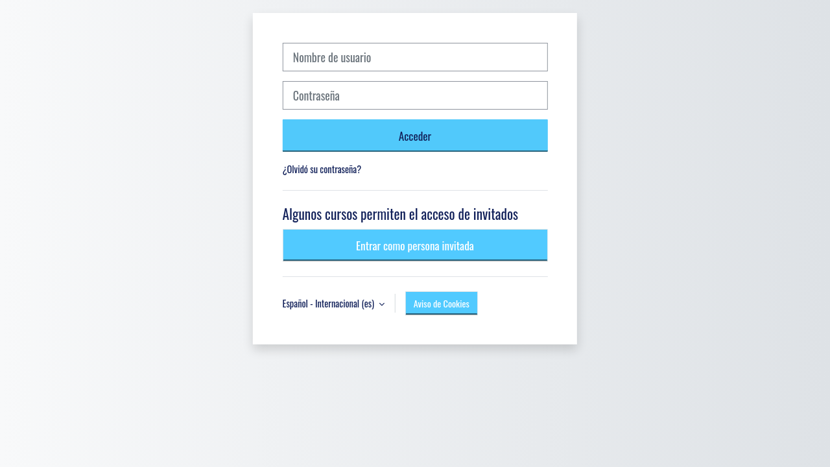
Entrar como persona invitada (415, 245)
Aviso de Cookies (441, 303)
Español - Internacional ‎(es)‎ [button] (330, 303)
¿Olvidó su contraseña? (322, 169)
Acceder (415, 135)
